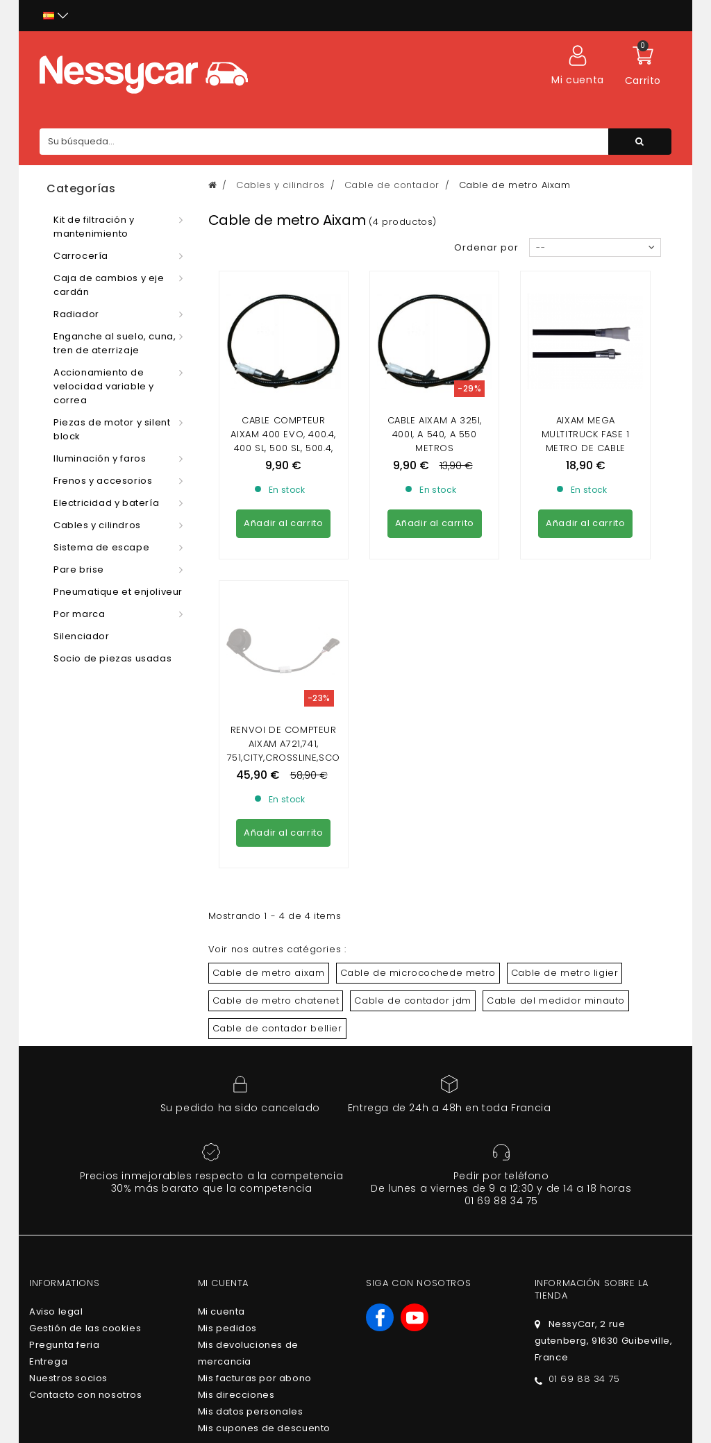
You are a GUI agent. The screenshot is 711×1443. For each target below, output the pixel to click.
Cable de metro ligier (565, 846)
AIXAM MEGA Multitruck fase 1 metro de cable (586, 434)
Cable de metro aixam (268, 846)
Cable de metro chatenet (276, 874)
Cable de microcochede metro (418, 846)
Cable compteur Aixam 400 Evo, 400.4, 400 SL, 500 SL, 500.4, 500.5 (283, 441)
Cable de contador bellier (277, 902)
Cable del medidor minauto (556, 874)
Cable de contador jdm (412, 874)
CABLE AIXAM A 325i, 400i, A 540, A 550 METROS (434, 434)
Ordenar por (486, 247)
